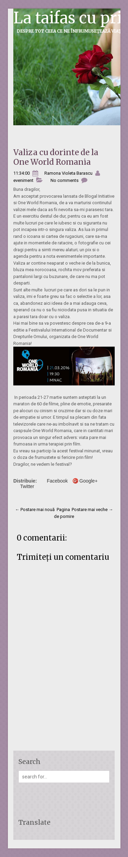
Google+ (89, 481)
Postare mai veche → (92, 509)
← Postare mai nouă (35, 509)
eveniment (23, 180)
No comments (65, 180)
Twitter (27, 486)
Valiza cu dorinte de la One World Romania (55, 157)
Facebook (57, 481)
